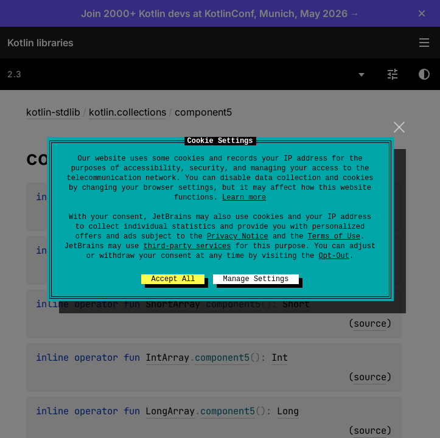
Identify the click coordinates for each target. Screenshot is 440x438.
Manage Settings (255, 279)
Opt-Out (334, 256)
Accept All (173, 279)
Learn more (244, 197)
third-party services (187, 246)
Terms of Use (334, 236)
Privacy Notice (237, 236)
